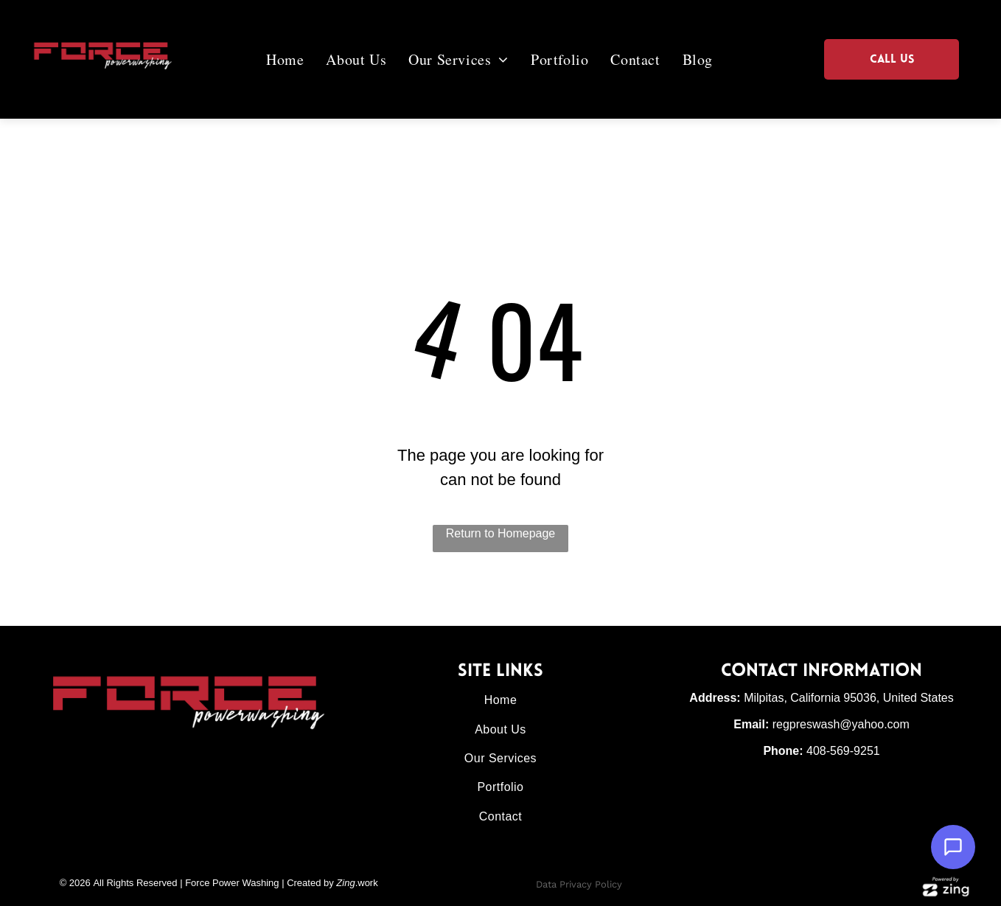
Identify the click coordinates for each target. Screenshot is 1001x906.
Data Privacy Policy (579, 884)
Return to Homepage (501, 533)
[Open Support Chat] (953, 847)
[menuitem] (296, 60)
